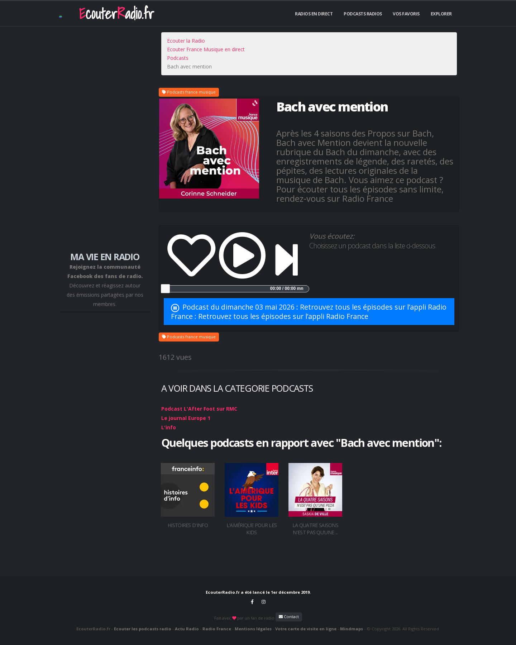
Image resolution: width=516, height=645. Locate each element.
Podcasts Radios (363, 14)
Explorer (441, 14)
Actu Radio (187, 628)
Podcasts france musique (189, 92)
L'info (168, 427)
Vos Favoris (406, 14)
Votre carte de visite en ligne (305, 628)
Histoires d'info (188, 525)
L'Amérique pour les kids (251, 529)
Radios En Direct (314, 14)
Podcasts (177, 57)
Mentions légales (253, 628)
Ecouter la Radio (186, 40)
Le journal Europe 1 (185, 418)
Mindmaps (351, 628)
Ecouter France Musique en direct (206, 49)
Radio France (216, 628)
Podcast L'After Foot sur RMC (199, 408)
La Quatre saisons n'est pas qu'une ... (315, 529)
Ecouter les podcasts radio (142, 628)
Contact (289, 616)
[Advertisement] (104, 136)
